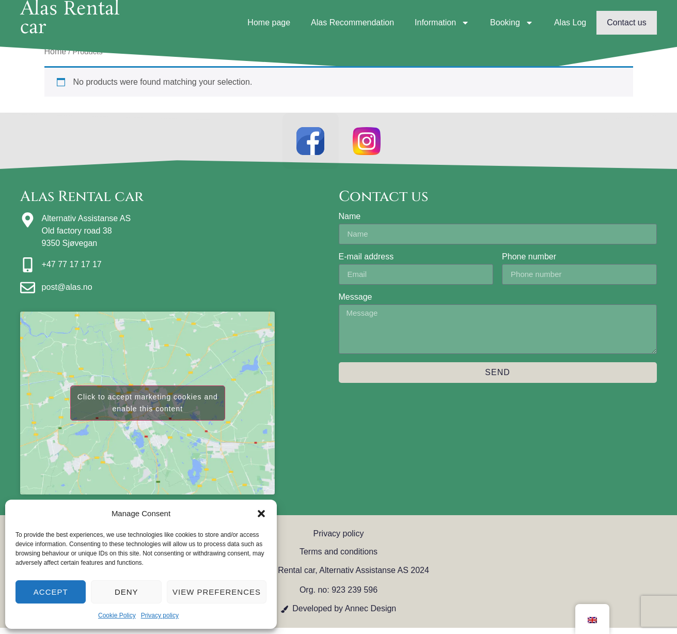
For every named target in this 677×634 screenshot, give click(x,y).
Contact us (626, 22)
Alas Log (570, 22)
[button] (261, 513)
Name (350, 222)
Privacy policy (160, 615)
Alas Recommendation (352, 22)
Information (442, 22)
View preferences (216, 591)
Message (355, 303)
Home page (268, 22)
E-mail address (366, 262)
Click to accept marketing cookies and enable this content (147, 409)
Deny (126, 591)
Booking (511, 22)
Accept (51, 591)
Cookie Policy (117, 615)
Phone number (529, 262)
